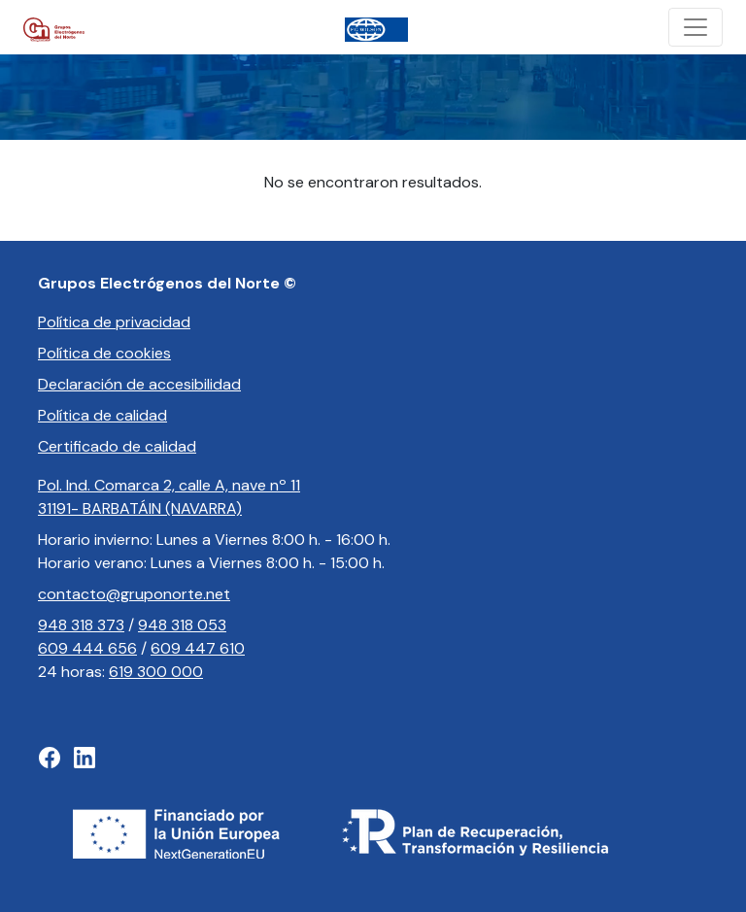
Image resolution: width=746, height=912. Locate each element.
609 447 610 (198, 648)
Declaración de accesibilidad (139, 384)
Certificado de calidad (117, 446)
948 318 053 (182, 625)
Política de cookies (104, 353)
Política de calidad (102, 415)
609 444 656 (87, 648)
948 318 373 (81, 625)
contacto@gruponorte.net (134, 594)
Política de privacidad (114, 322)
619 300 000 (156, 671)
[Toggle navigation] (695, 27)
